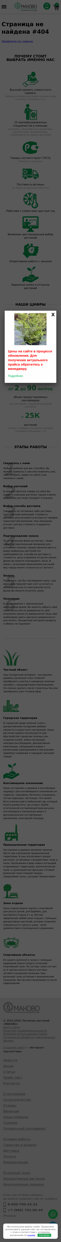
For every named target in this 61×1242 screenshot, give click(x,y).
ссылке (31, 1235)
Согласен (44, 1235)
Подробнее (15, 376)
